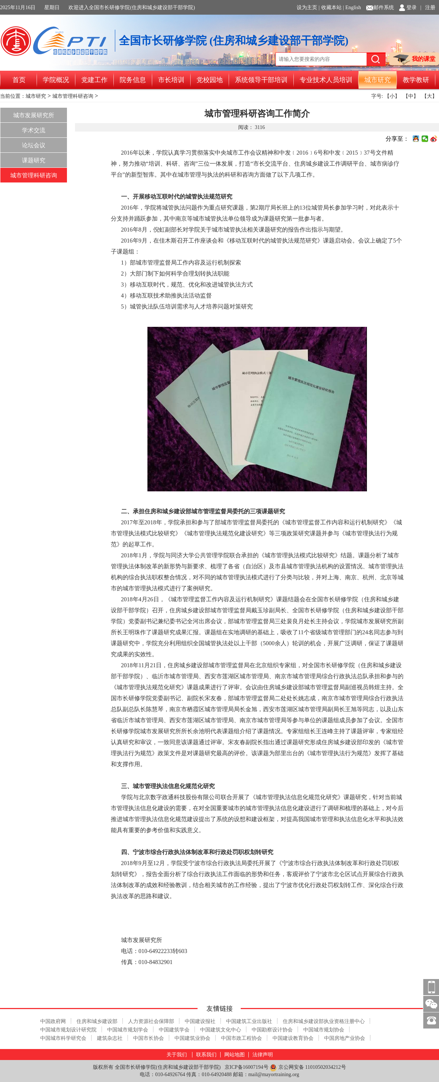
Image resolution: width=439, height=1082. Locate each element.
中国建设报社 (200, 1021)
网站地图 (234, 1054)
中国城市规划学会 (127, 1030)
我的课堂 (414, 59)
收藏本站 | (332, 7)
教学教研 (416, 80)
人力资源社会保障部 (151, 1021)
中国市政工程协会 (241, 1038)
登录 (411, 7)
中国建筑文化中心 (220, 1030)
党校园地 (209, 80)
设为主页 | (308, 7)
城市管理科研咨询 (72, 96)
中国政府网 (53, 1021)
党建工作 (94, 80)
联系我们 (206, 1054)
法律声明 (262, 1054)
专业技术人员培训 (326, 80)
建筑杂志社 (110, 1038)
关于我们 (176, 1054)
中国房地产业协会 (344, 1038)
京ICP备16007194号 (247, 1067)
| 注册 (427, 7)
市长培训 (171, 80)
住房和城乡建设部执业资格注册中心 (324, 1021)
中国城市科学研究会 (63, 1038)
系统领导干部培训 (261, 80)
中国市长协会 (148, 1038)
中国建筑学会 (174, 1030)
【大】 (429, 96)
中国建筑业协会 (192, 1038)
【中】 (411, 96)
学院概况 (56, 80)
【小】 (392, 96)
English (353, 7)
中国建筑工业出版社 (249, 1021)
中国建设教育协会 (293, 1038)
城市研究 (377, 80)
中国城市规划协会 (323, 1030)
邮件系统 (384, 7)
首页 (19, 80)
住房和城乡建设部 (96, 1021)
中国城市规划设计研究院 (68, 1030)
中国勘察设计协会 (272, 1030)
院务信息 (133, 80)
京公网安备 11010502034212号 (308, 1067)
